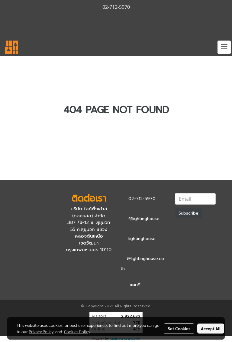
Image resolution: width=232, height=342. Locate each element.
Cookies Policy (77, 331)
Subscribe (188, 213)
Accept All (211, 328)
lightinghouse (142, 238)
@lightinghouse (144, 218)
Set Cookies (179, 328)
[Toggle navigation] (224, 47)
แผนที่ (135, 285)
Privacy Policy (41, 331)
